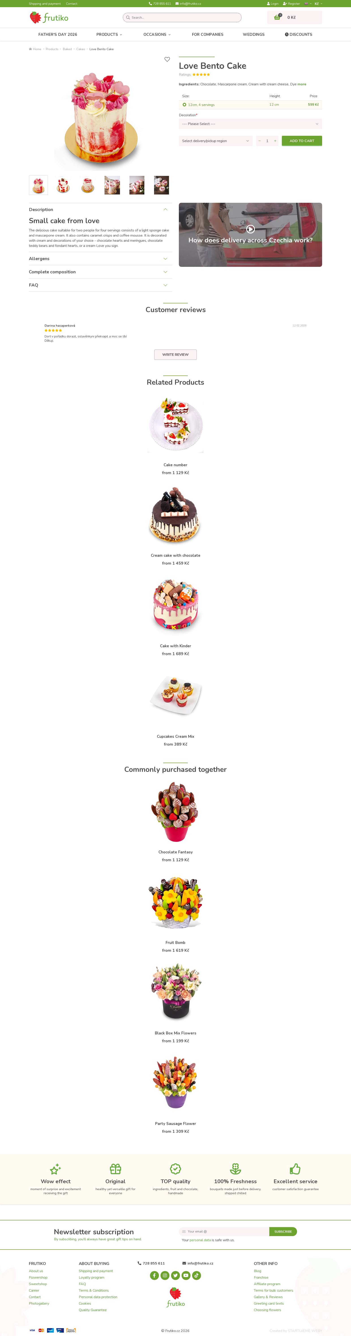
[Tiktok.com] (196, 1275)
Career (34, 1290)
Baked (67, 49)
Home (35, 49)
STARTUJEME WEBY (305, 1330)
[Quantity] (267, 141)
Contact (71, 4)
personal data (200, 1240)
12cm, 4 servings (201, 104)
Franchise (261, 1277)
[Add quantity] (275, 141)
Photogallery (39, 1303)
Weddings (254, 34)
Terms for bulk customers (273, 1290)
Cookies (85, 1303)
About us (36, 1271)
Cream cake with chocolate (175, 555)
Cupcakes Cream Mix (175, 736)
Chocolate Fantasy (175, 852)
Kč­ (317, 3)
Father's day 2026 (58, 34)
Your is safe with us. (208, 1240)
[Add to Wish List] (167, 59)
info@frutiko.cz (188, 4)
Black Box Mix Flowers (175, 1033)
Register (291, 4)
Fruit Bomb (175, 942)
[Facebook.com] (154, 1275)
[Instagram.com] (165, 1275)
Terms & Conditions (94, 1290)
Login (272, 4)
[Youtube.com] (186, 1275)
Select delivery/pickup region (204, 140)
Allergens (39, 259)
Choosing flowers (267, 1310)
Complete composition (52, 272)
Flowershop (38, 1277)
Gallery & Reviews (268, 1297)
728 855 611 (160, 4)
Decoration (187, 115)
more (301, 84)
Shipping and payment (45, 4)
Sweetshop (38, 1284)
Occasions (158, 35)
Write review (175, 354)
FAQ (33, 285)
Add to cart (302, 140)
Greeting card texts (269, 1303)
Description (41, 210)
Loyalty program (91, 1277)
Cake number (175, 465)
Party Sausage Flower (175, 1123)
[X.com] (175, 1275)
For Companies (208, 34)
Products (110, 35)
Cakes (80, 49)
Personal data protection (98, 1297)
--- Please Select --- (198, 123)
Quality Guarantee (93, 1310)
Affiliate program (267, 1284)
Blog (257, 1271)
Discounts (298, 34)
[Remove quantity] (259, 141)
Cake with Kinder (175, 646)
